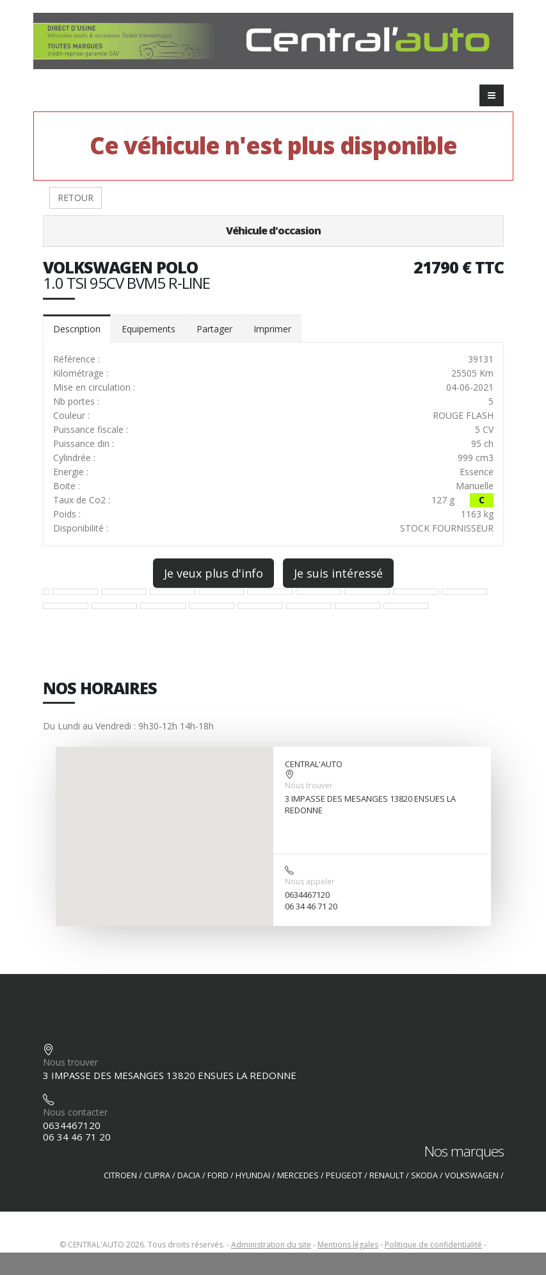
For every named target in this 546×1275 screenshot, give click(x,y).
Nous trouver (309, 785)
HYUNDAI (253, 1175)
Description (76, 329)
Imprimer (272, 329)
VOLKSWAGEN (472, 1175)
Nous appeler (310, 881)
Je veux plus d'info (213, 573)
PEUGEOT (344, 1175)
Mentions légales (347, 1244)
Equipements (148, 329)
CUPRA (157, 1175)
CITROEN (120, 1175)
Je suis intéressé (338, 573)
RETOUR (75, 197)
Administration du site (271, 1244)
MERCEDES (298, 1175)
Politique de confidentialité (433, 1244)
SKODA (424, 1175)
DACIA (188, 1175)
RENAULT (386, 1175)
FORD (218, 1175)
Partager (214, 329)
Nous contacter (75, 1112)
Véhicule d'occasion (273, 230)
